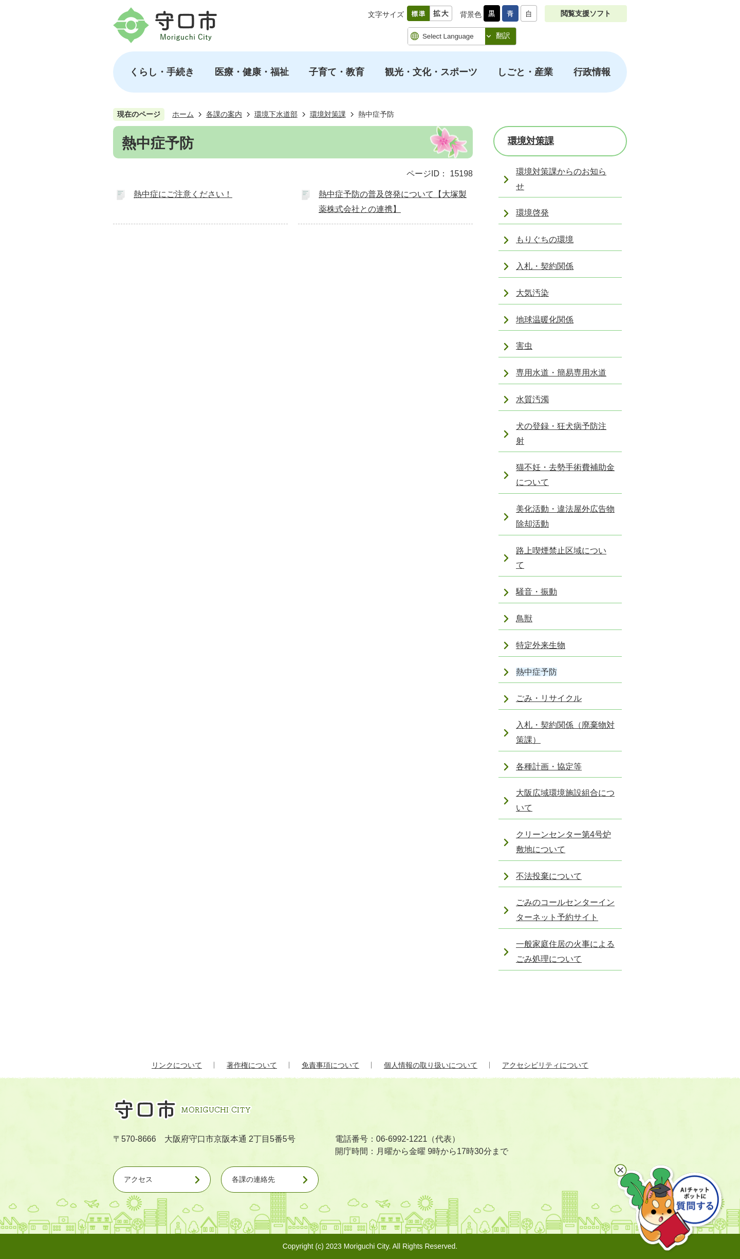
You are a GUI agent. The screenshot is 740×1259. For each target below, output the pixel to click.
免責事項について (330, 1065)
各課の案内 (224, 114)
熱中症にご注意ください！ (183, 194)
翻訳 (503, 35)
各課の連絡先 (253, 1179)
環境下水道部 (276, 114)
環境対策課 (328, 114)
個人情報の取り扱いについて (430, 1065)
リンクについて (177, 1065)
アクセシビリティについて (545, 1065)
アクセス (138, 1179)
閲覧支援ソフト (586, 13)
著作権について (252, 1065)
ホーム (183, 114)
